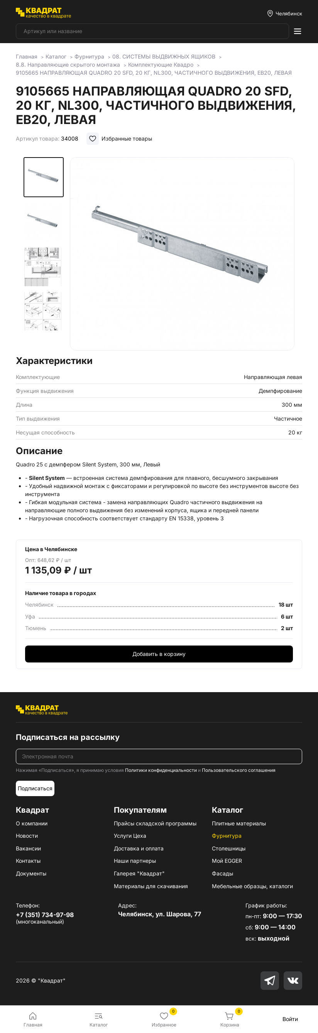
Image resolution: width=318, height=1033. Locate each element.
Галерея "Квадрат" (139, 873)
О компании (31, 823)
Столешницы (228, 848)
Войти (290, 1019)
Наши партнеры (135, 860)
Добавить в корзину (159, 654)
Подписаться (35, 788)
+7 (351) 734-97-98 (45, 914)
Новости (27, 835)
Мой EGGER (227, 860)
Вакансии (28, 848)
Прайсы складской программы (155, 823)
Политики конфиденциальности (161, 770)
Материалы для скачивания (151, 886)
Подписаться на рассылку (68, 737)
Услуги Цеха (130, 835)
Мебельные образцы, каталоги (252, 886)
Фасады (222, 873)
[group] (182, 253)
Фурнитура (227, 835)
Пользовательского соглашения (239, 770)
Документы (31, 873)
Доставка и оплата (139, 848)
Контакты (28, 860)
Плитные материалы (239, 823)
